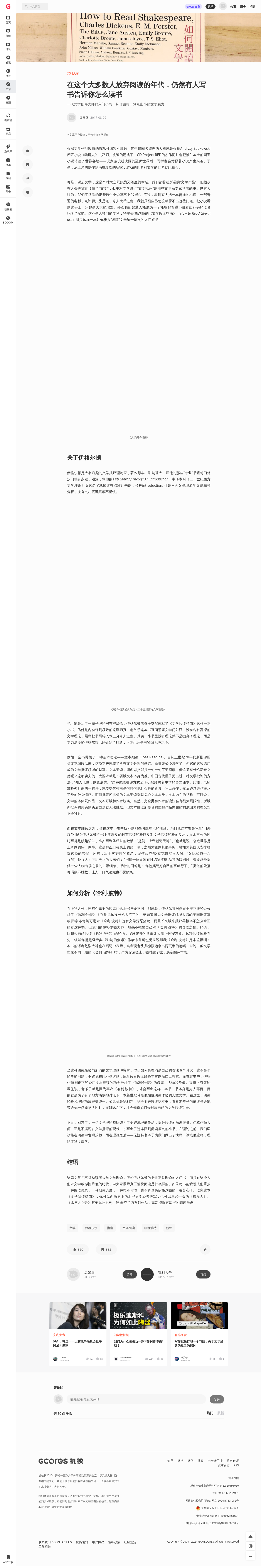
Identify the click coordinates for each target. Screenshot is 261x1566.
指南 (110, 1228)
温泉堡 (89, 1272)
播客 (200, 1461)
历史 (243, 7)
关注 (130, 1274)
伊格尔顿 (91, 1228)
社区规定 (130, 1542)
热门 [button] (210, 1413)
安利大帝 (73, 73)
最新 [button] (220, 1413)
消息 (252, 7)
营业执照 (233, 1478)
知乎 (170, 1461)
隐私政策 (114, 1542)
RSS (236, 1465)
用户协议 (98, 1542)
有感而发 (181, 1335)
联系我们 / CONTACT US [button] (55, 1542)
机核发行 (223, 1465)
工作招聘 (45, 1547)
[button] (27, 150)
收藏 (233, 7)
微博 (180, 1461)
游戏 (169, 1228)
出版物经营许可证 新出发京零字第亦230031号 (212, 1523)
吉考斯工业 (215, 1461)
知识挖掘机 (121, 1335)
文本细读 (129, 1228)
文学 (72, 1228)
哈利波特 (150, 1228)
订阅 (203, 1274)
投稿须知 (82, 1542)
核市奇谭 (233, 1461)
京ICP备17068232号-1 (225, 1493)
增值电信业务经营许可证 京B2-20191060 (214, 1485)
